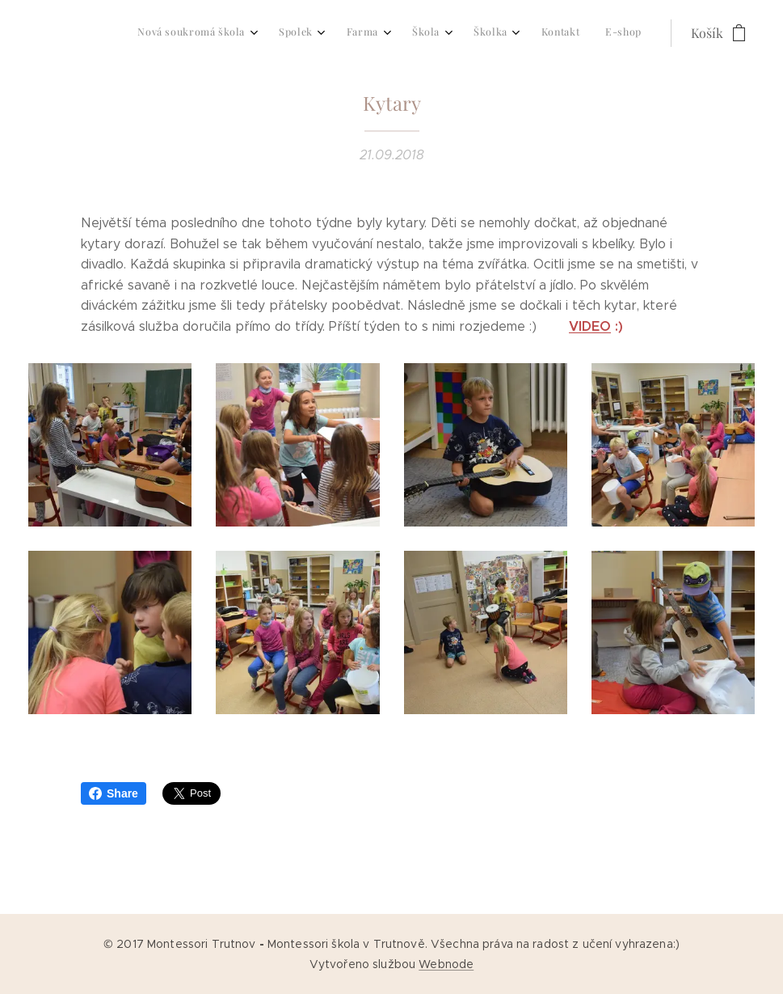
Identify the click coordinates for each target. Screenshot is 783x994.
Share (113, 793)
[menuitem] (454, 33)
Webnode (446, 964)
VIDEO (590, 326)
